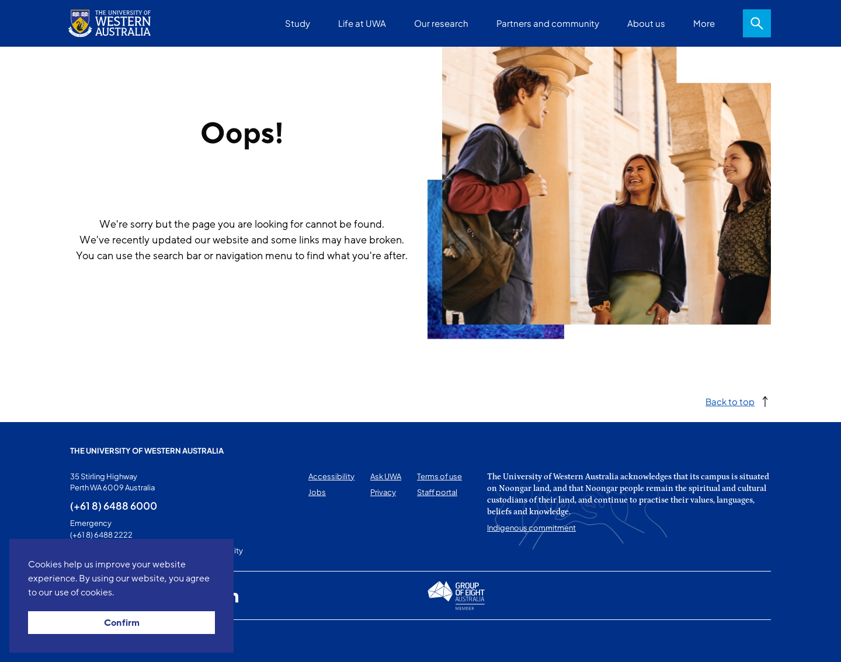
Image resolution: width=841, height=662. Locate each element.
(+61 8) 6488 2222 (101, 534)
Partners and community (547, 23)
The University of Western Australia (147, 450)
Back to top (730, 401)
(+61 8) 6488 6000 (113, 505)
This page (86, 641)
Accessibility (331, 476)
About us (646, 23)
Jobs (317, 492)
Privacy (383, 492)
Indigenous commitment (531, 527)
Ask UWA (385, 476)
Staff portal (437, 492)
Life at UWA (362, 23)
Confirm (122, 622)
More (704, 23)
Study (297, 23)
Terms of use (439, 476)
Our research (441, 23)
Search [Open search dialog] (757, 23)
